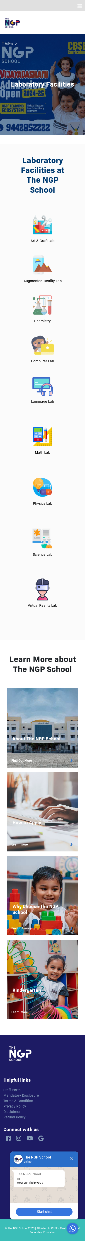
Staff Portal (12, 1089)
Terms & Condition (18, 1100)
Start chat (44, 1211)
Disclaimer (12, 1111)
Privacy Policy (14, 1105)
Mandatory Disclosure (21, 1095)
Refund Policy (14, 1116)
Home (9, 43)
